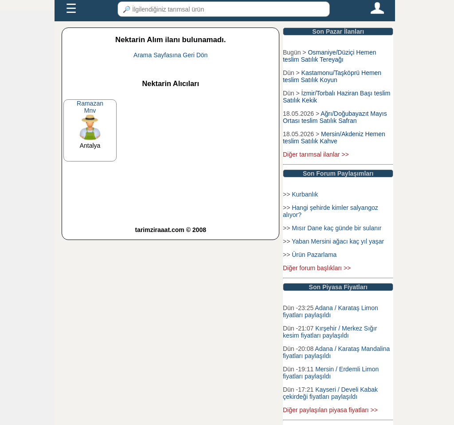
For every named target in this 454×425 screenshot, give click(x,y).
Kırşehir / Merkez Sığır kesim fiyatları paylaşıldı (330, 332)
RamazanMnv (90, 107)
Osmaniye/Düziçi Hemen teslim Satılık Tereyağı (329, 56)
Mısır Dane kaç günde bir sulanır (336, 228)
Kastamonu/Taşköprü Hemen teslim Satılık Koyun (332, 76)
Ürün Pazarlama (314, 254)
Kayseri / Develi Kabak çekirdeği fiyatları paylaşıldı (330, 393)
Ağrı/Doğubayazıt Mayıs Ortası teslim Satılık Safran (335, 117)
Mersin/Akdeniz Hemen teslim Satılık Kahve (334, 137)
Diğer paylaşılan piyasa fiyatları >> (330, 409)
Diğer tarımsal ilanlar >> (316, 154)
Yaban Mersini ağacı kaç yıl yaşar (338, 241)
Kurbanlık (305, 194)
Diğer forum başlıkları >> (317, 268)
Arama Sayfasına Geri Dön (170, 55)
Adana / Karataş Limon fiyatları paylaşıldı (330, 311)
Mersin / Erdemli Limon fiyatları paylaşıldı (331, 373)
